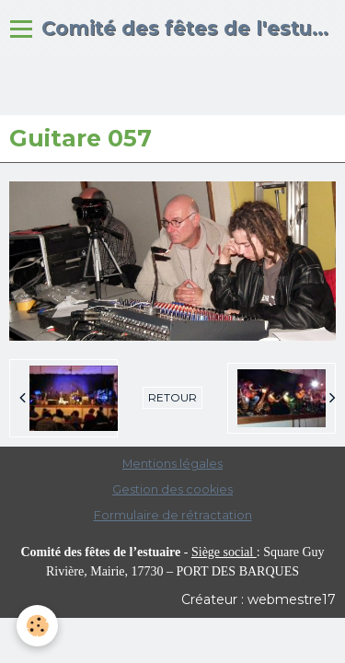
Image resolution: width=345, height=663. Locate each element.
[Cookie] (37, 625)
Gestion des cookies (172, 489)
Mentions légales (172, 464)
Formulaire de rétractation (173, 515)
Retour (172, 397)
